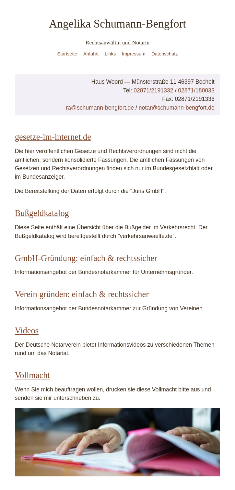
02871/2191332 (153, 90)
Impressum (133, 53)
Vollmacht (32, 375)
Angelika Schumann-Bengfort (117, 24)
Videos (27, 330)
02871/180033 (196, 90)
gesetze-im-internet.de (53, 137)
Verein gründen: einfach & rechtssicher (82, 294)
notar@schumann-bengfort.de (177, 107)
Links (110, 53)
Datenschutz (164, 53)
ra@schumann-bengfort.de (100, 107)
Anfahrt (91, 53)
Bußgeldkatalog (42, 213)
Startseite (67, 53)
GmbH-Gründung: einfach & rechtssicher (86, 258)
